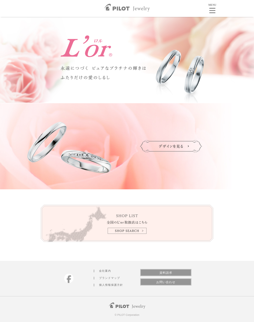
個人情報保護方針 (111, 284)
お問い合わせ (165, 282)
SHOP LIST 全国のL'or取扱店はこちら (127, 223)
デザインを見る (171, 146)
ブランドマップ (109, 277)
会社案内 (105, 270)
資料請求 (165, 272)
